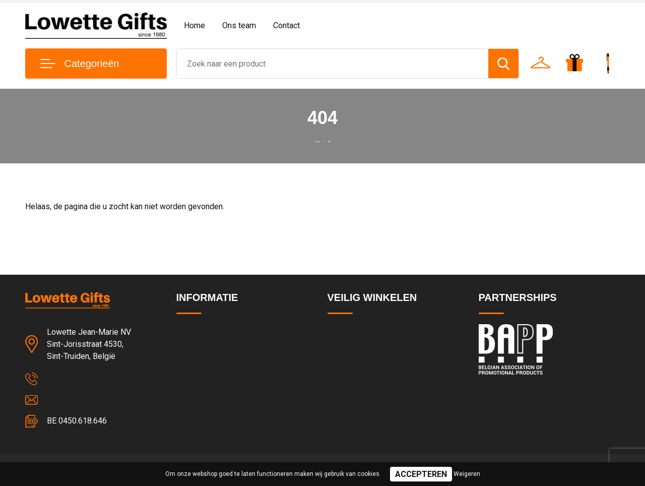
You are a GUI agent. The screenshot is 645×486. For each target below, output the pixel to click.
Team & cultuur (201, 352)
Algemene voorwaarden (367, 331)
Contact (286, 25)
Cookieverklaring (355, 374)
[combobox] (333, 63)
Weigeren (467, 473)
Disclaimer (345, 396)
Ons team (239, 25)
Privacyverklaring (355, 352)
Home (194, 25)
